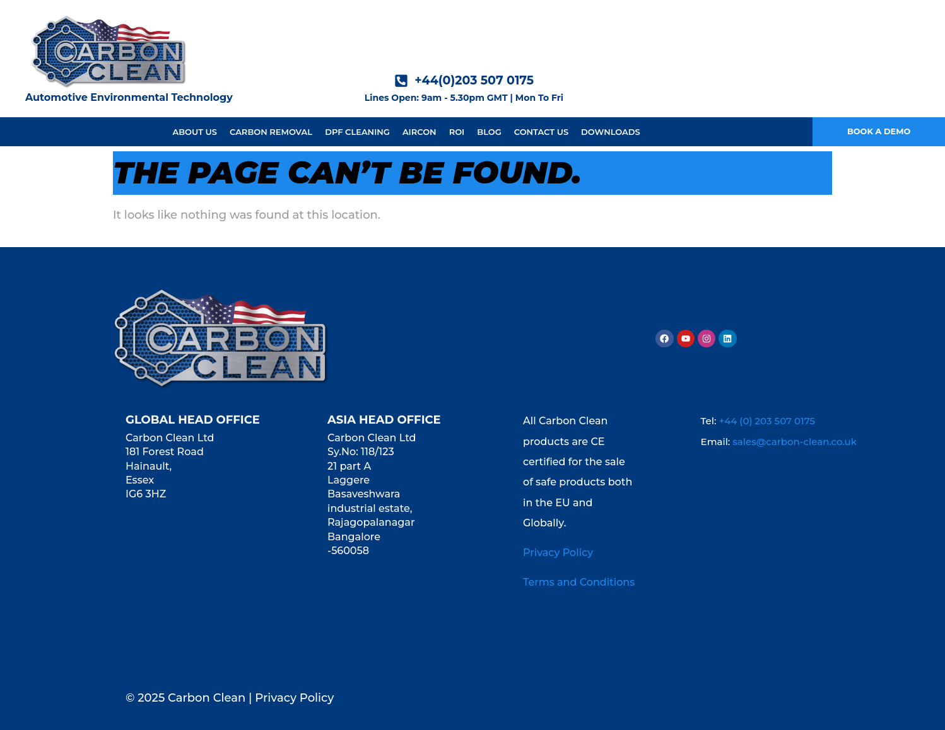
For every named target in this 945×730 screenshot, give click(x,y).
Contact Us (541, 132)
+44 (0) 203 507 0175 (767, 421)
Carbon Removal (271, 132)
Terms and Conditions (579, 582)
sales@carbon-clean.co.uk (794, 442)
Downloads (610, 132)
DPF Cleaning (357, 132)
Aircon (419, 132)
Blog (489, 132)
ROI (457, 132)
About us (194, 132)
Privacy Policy (558, 553)
